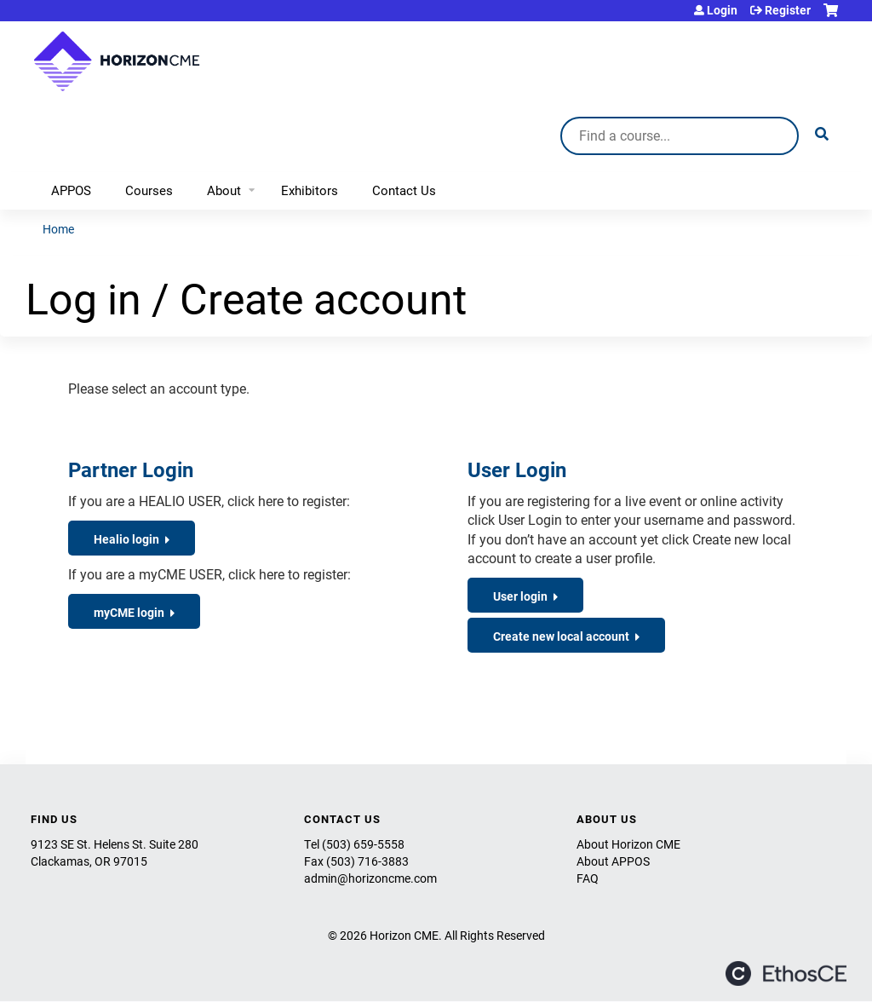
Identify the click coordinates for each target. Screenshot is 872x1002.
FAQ (588, 878)
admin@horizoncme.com (370, 878)
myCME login (129, 612)
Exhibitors (309, 190)
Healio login (126, 539)
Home (58, 229)
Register (788, 10)
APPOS (71, 190)
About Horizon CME (628, 844)
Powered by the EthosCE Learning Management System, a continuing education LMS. (786, 973)
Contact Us (404, 190)
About (224, 190)
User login (520, 596)
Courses (149, 190)
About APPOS (613, 861)
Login (722, 10)
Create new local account (561, 636)
